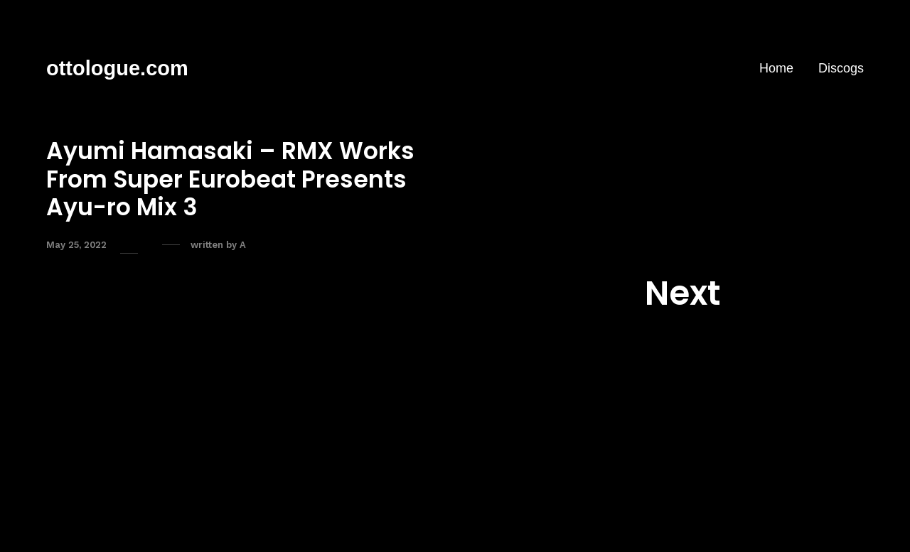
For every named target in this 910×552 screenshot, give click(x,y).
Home (776, 68)
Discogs (841, 68)
